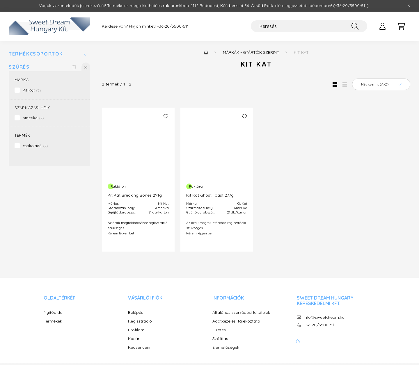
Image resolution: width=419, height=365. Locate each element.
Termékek (53, 321)
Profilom (136, 329)
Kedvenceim (140, 347)
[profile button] (382, 26)
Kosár (133, 338)
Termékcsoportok (36, 54)
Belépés (135, 312)
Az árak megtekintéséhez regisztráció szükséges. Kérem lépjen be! (137, 227)
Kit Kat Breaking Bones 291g (135, 195)
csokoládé (35, 145)
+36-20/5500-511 (173, 26)
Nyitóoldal (53, 312)
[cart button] (401, 26)
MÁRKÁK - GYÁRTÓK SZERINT (251, 52)
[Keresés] (309, 26)
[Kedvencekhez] (166, 116)
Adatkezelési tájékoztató (236, 321)
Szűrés (19, 67)
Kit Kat (32, 90)
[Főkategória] (206, 52)
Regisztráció (140, 321)
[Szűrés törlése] (74, 67)
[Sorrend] (381, 84)
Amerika (33, 117)
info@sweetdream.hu (324, 317)
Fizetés (219, 329)
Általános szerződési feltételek (241, 312)
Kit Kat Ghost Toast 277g (210, 195)
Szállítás (220, 338)
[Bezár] (408, 5)
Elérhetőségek (225, 347)
